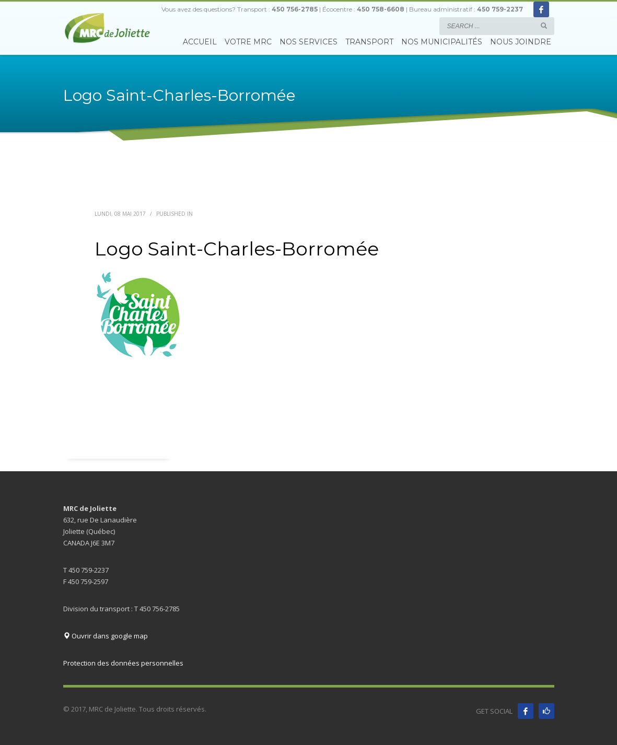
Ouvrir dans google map (105, 636)
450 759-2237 (500, 9)
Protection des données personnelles (123, 663)
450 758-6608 (380, 9)
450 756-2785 (295, 9)
